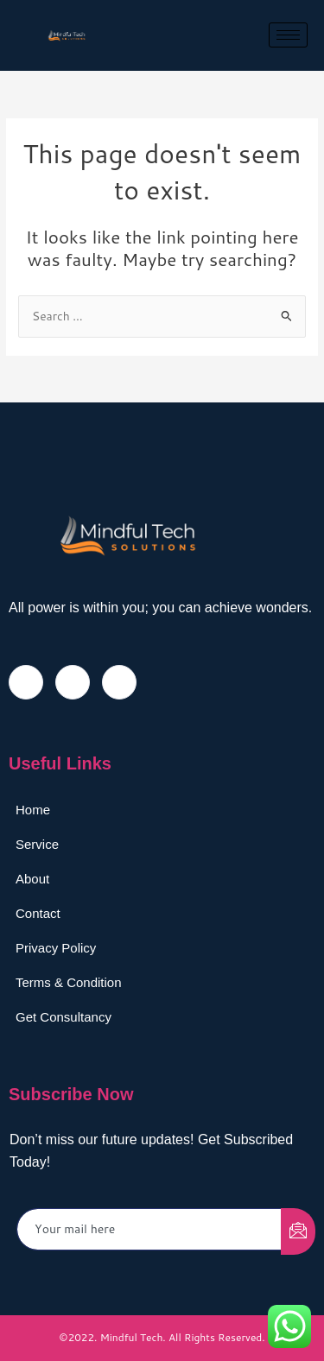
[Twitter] (72, 682)
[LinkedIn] (119, 682)
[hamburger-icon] (288, 34)
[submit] (298, 1231)
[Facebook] (26, 682)
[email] (149, 1229)
